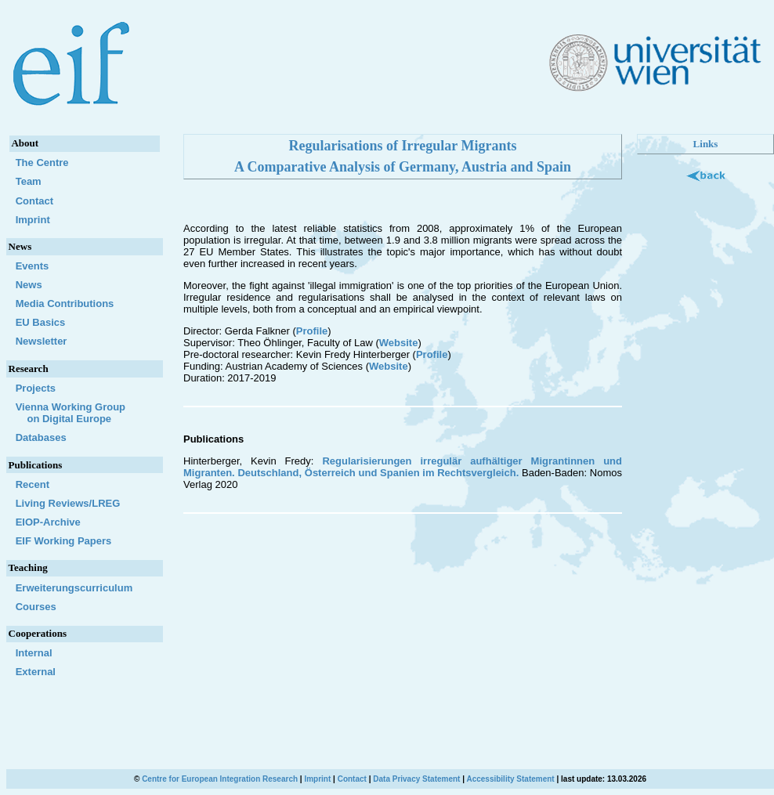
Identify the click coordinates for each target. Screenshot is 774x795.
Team (29, 181)
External (36, 672)
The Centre (42, 162)
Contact (34, 201)
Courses (36, 607)
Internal (34, 653)
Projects (36, 388)
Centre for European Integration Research (220, 779)
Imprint (33, 220)
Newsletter (41, 341)
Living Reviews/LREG (68, 503)
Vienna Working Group (84, 413)
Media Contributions (65, 303)
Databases (41, 437)
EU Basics (41, 322)
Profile (311, 331)
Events (32, 266)
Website (398, 343)
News (29, 285)
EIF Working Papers (64, 541)
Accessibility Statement (510, 779)
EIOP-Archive (48, 522)
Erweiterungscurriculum (74, 588)
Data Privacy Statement (416, 779)
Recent (32, 484)
